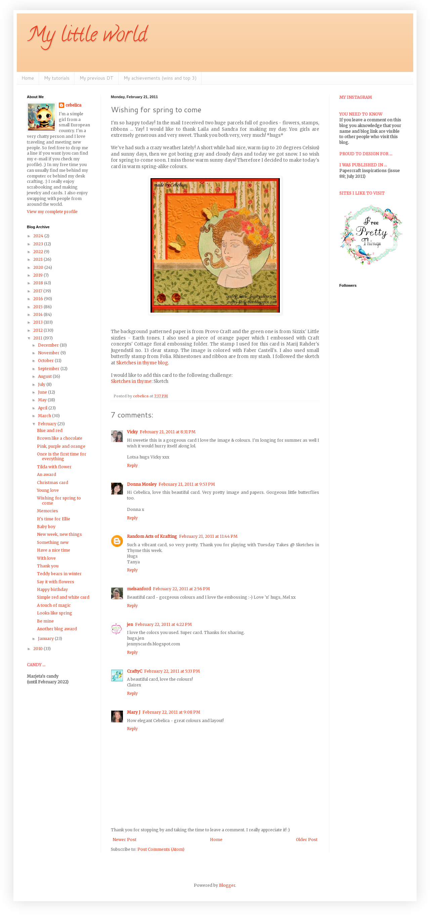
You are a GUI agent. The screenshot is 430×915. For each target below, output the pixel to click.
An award (46, 474)
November (49, 352)
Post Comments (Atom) (160, 849)
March (45, 415)
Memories (47, 510)
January (46, 638)
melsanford (139, 588)
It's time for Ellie (53, 518)
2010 (38, 648)
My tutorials (57, 78)
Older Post (306, 839)
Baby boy (46, 526)
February (47, 423)
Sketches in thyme (131, 381)
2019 (38, 275)
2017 (38, 290)
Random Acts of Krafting (152, 536)
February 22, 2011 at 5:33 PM (172, 671)
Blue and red (49, 430)
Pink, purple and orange (61, 446)
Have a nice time (53, 550)
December (49, 345)
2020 (38, 267)
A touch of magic (54, 605)
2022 (38, 251)
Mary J (133, 712)
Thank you (47, 565)
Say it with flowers (55, 581)
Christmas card (52, 482)
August (45, 376)
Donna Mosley (142, 484)
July (42, 384)
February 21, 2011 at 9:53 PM (187, 484)
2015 (38, 306)
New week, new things (59, 534)
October (46, 360)
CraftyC (134, 671)
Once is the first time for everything (61, 456)
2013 (38, 322)
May (43, 399)
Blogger (227, 885)
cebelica (73, 105)
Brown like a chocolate (59, 438)
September (49, 368)
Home (28, 78)
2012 (38, 330)
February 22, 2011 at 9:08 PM (171, 712)
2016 (38, 298)
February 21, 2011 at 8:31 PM (168, 431)
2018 (38, 282)
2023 (38, 243)
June (43, 392)
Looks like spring (54, 612)
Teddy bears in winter (59, 573)
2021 (38, 259)
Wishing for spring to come (59, 500)
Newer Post (124, 839)
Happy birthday (52, 589)
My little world (87, 36)
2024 (38, 235)
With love (46, 558)
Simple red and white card (63, 597)
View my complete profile (52, 211)
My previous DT (97, 78)
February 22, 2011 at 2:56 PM (181, 588)
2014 (38, 314)
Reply (132, 465)
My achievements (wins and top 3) (160, 78)
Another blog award (57, 628)
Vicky (132, 431)
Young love (48, 490)
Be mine (45, 621)
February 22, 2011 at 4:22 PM (163, 624)
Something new (53, 542)
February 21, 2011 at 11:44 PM (208, 536)
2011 (38, 338)
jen (130, 624)
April (43, 407)
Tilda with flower (54, 466)
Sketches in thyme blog (142, 363)
